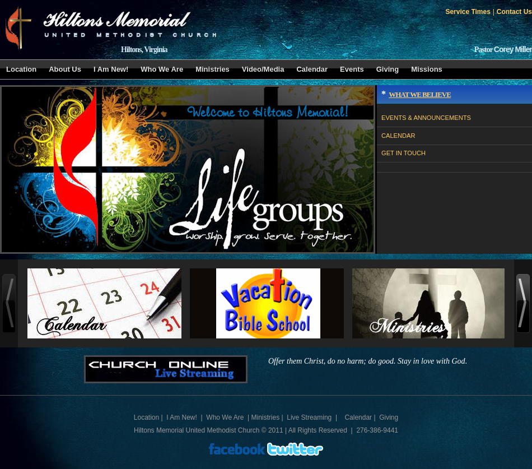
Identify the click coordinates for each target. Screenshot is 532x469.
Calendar (312, 69)
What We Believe (420, 94)
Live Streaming (309, 417)
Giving (387, 69)
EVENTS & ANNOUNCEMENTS (426, 117)
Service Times (467, 12)
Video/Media (263, 69)
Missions (426, 69)
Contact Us (514, 12)
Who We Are (162, 69)
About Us (65, 69)
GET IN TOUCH (403, 153)
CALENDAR (398, 135)
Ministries (212, 69)
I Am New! (111, 69)
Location (21, 69)
